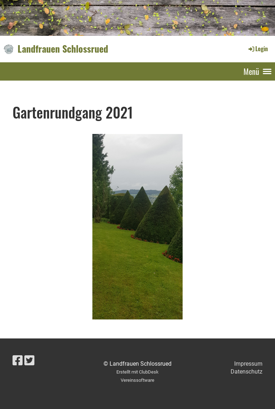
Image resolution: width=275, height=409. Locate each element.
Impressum (248, 363)
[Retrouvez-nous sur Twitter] (29, 360)
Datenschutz (246, 371)
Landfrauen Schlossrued (63, 48)
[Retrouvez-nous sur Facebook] (18, 360)
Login (257, 48)
